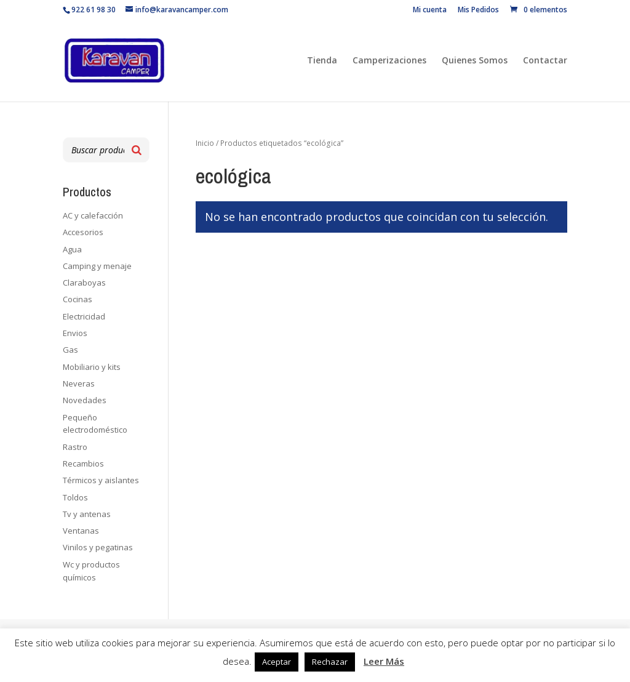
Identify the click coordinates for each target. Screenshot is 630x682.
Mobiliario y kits (92, 366)
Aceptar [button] (276, 661)
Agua (72, 249)
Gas (70, 349)
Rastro (75, 446)
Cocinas (77, 299)
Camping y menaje (97, 265)
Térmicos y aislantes (101, 480)
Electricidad (84, 316)
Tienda (322, 61)
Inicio (205, 143)
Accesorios (83, 232)
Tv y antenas (87, 514)
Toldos (75, 497)
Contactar (545, 61)
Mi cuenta (430, 10)
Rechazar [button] (330, 661)
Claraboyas (84, 282)
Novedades (84, 400)
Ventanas (81, 530)
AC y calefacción (93, 215)
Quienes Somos (475, 61)
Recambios (83, 463)
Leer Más (384, 661)
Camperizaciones (389, 61)
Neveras (79, 383)
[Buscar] (136, 150)
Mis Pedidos (478, 10)
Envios (75, 333)
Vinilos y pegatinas (98, 547)
